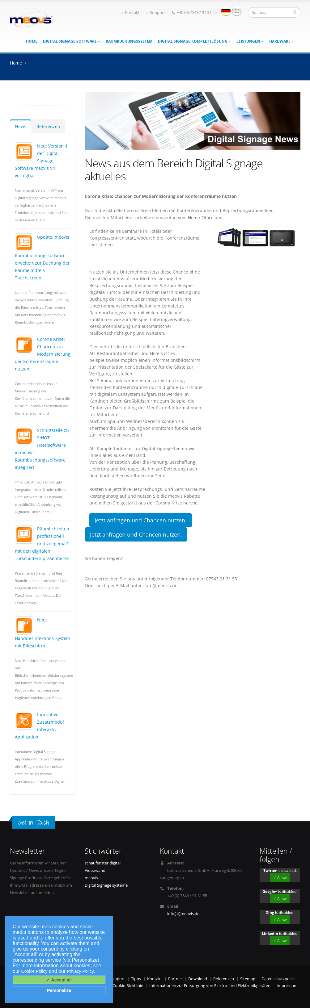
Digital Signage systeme (106, 885)
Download (197, 978)
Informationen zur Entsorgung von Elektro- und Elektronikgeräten (209, 985)
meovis (91, 877)
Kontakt (130, 12)
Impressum (287, 985)
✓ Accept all (59, 979)
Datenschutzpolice (278, 978)
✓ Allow (280, 877)
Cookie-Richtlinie (128, 985)
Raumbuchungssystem (129, 41)
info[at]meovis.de (183, 913)
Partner (175, 978)
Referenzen (48, 126)
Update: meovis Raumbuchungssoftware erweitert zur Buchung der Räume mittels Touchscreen (42, 257)
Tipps (136, 978)
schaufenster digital (103, 863)
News (20, 126)
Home (31, 41)
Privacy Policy (80, 971)
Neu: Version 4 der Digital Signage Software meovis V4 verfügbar (41, 160)
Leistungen (250, 41)
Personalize (59, 990)
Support (156, 12)
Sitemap (247, 978)
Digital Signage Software (71, 41)
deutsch (226, 10)
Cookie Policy (34, 971)
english (236, 10)
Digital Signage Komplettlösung (194, 41)
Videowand (95, 870)
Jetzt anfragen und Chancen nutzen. (141, 520)
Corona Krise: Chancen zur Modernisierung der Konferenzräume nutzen (42, 354)
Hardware (281, 41)
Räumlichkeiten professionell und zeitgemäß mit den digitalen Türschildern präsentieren (42, 543)
